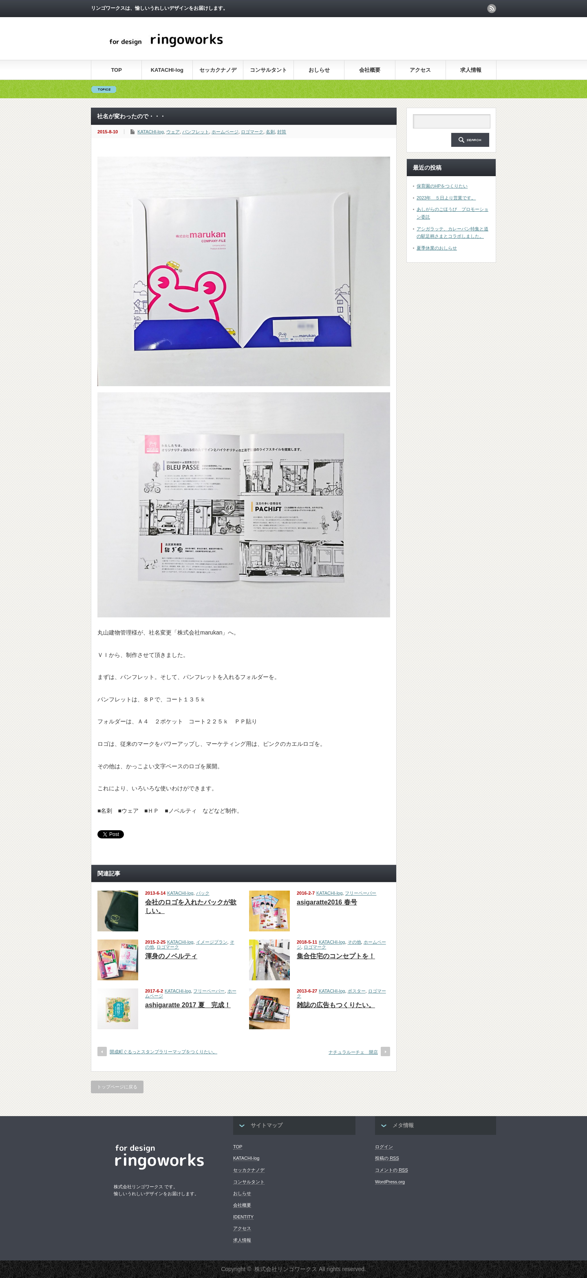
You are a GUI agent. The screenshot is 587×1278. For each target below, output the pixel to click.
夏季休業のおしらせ (437, 247)
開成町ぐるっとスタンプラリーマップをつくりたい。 (163, 1051)
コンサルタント (268, 70)
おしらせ (319, 70)
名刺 (270, 131)
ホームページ (225, 131)
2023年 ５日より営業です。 (446, 197)
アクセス (420, 70)
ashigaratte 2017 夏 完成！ (188, 1005)
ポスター (357, 990)
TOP (116, 70)
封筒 (281, 131)
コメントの (391, 1169)
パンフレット (195, 131)
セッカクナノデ (217, 70)
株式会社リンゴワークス (285, 1269)
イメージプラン (211, 942)
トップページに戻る (117, 1086)
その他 (354, 942)
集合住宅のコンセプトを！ (336, 956)
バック (203, 893)
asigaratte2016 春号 (327, 902)
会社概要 (369, 70)
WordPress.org (390, 1181)
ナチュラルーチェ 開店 (353, 1052)
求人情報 (470, 70)
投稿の (387, 1158)
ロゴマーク (252, 131)
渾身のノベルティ (171, 956)
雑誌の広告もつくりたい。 (336, 1005)
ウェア (173, 131)
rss (491, 8)
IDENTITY (243, 1216)
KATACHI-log (167, 70)
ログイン (384, 1146)
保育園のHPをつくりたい (442, 186)
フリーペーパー (360, 893)
